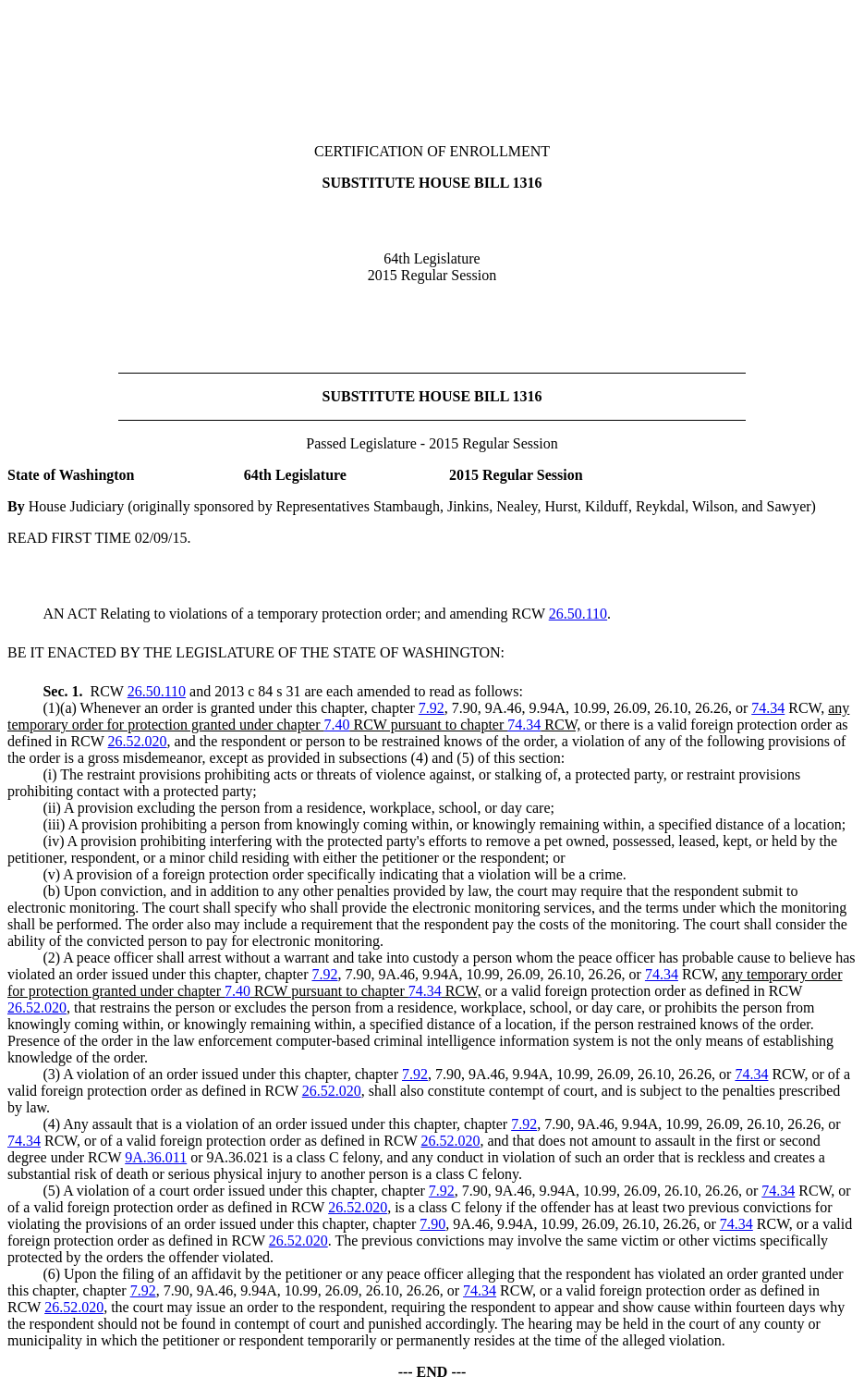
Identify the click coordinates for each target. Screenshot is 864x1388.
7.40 (337, 724)
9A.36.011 (156, 1157)
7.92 (431, 708)
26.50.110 (578, 613)
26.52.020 (137, 741)
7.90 (432, 1224)
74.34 (768, 708)
